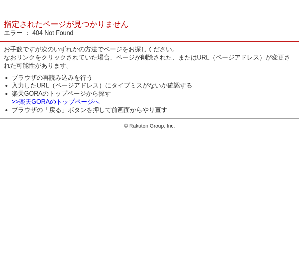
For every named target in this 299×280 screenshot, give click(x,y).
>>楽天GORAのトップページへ (56, 101)
